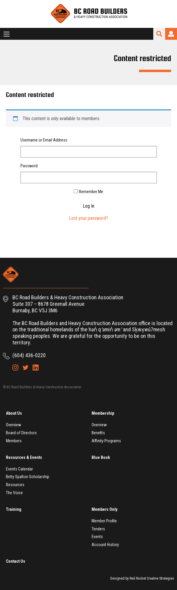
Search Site (159, 34)
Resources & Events (24, 457)
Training (13, 509)
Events (97, 536)
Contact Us (15, 561)
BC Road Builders (88, 14)
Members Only (104, 509)
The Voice (14, 492)
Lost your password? (88, 218)
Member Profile (104, 521)
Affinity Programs (106, 440)
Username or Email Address (43, 140)
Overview (13, 424)
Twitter (25, 367)
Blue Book (101, 457)
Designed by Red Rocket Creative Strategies (142, 578)
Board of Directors (21, 432)
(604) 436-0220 (29, 355)
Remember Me (91, 191)
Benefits (98, 432)
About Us (14, 413)
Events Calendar (19, 469)
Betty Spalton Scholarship (27, 476)
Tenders (98, 529)
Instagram (15, 367)
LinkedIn (36, 367)
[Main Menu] (6, 34)
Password (29, 165)
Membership (103, 413)
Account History (105, 544)
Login (171, 34)
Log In (88, 206)
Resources (15, 484)
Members (14, 440)
